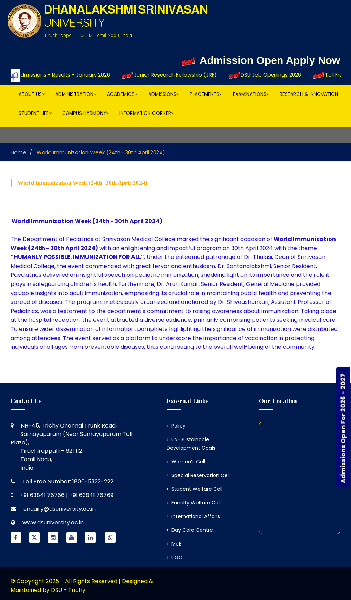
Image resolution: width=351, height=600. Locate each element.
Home (18, 152)
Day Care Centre (190, 530)
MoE (174, 543)
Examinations (251, 94)
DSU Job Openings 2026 (269, 75)
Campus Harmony (85, 113)
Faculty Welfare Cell (194, 502)
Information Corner (146, 113)
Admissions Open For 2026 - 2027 (343, 428)
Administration (76, 94)
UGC (174, 557)
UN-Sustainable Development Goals (191, 443)
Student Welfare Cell (194, 489)
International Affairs (193, 516)
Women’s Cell (186, 461)
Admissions (164, 94)
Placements (206, 94)
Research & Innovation (309, 94)
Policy (176, 425)
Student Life (35, 113)
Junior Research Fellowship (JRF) (174, 75)
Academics (122, 94)
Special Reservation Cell (198, 475)
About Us (32, 94)
